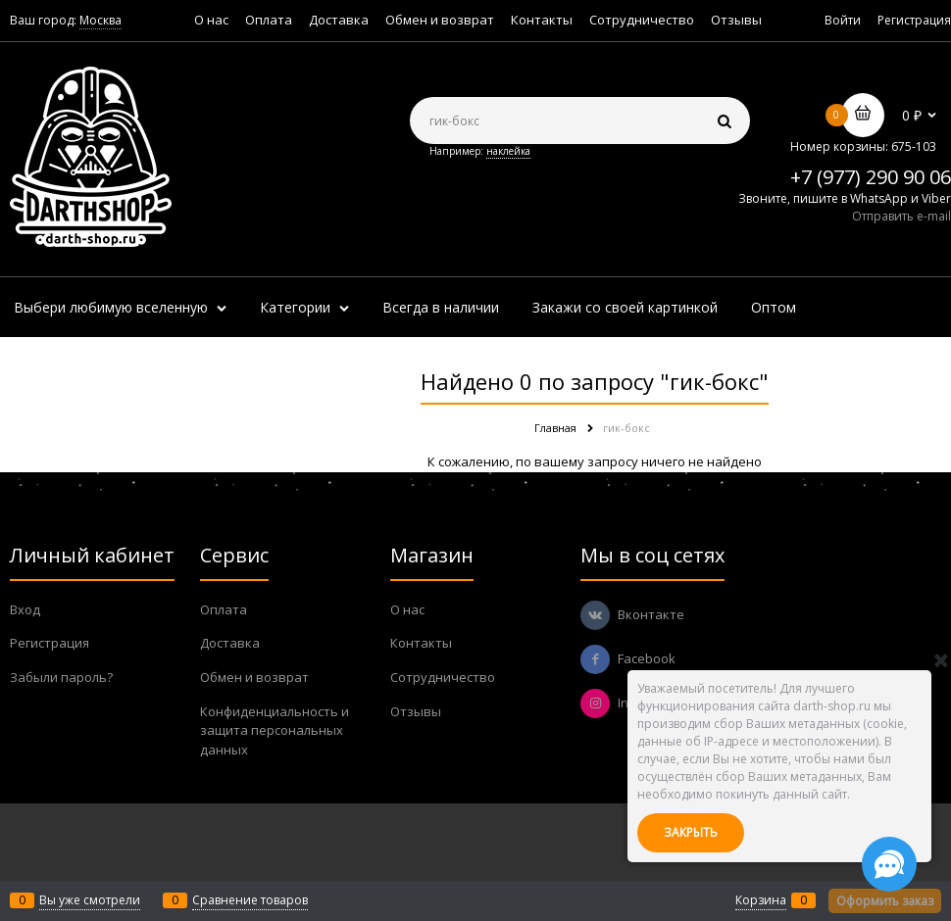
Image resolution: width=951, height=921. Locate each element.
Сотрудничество (641, 19)
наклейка (508, 151)
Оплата (268, 19)
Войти (843, 20)
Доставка (339, 19)
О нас (211, 19)
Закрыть (691, 832)
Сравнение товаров (250, 900)
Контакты (542, 19)
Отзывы (736, 19)
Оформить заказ (884, 901)
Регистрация (914, 20)
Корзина (760, 900)
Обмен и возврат (439, 19)
